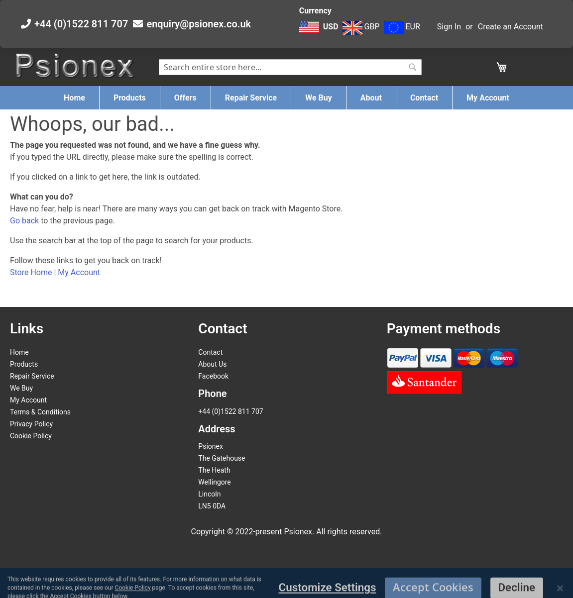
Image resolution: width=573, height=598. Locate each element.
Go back (24, 220)
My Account (79, 272)
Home (19, 352)
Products (24, 364)
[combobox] (290, 67)
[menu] (286, 97)
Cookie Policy (31, 436)
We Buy (21, 388)
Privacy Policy (31, 424)
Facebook (213, 376)
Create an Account (510, 26)
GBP (361, 26)
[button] (320, 32)
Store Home (31, 272)
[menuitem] (74, 97)
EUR (402, 26)
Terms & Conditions (40, 412)
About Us (212, 364)
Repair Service (32, 376)
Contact (210, 352)
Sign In (449, 26)
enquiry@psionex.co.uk (198, 24)
